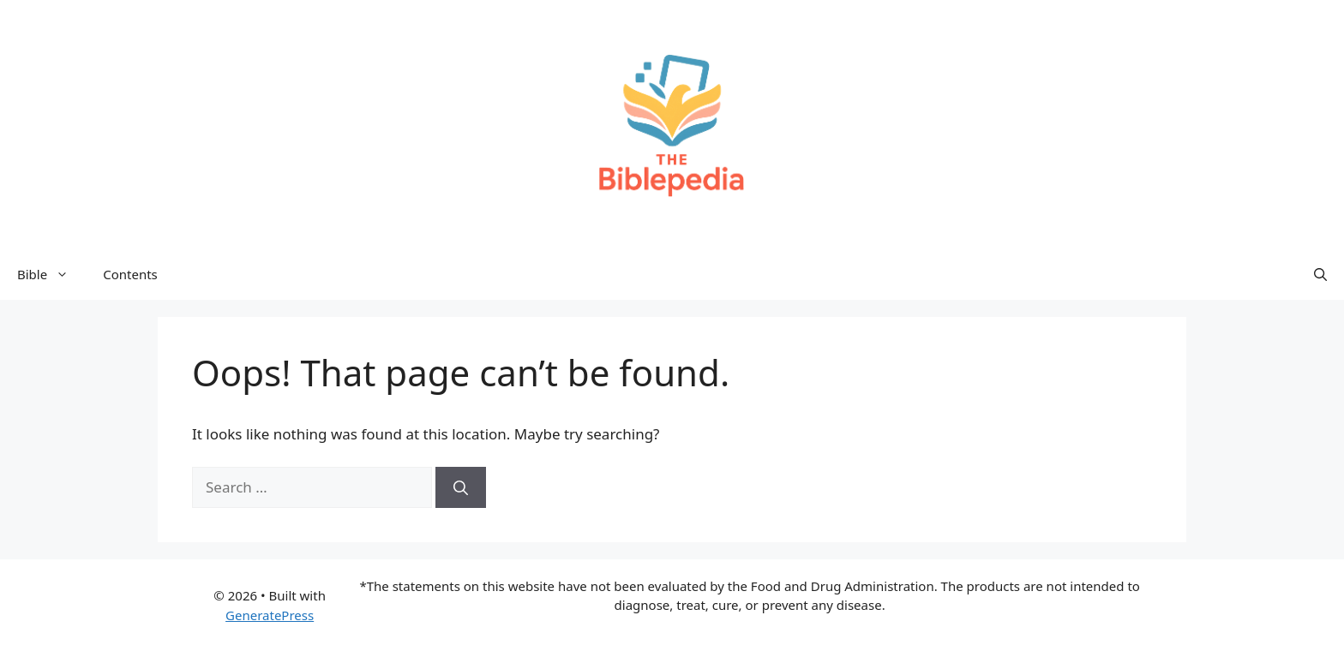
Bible (51, 274)
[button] (1320, 274)
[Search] (460, 487)
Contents (130, 274)
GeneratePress (269, 615)
